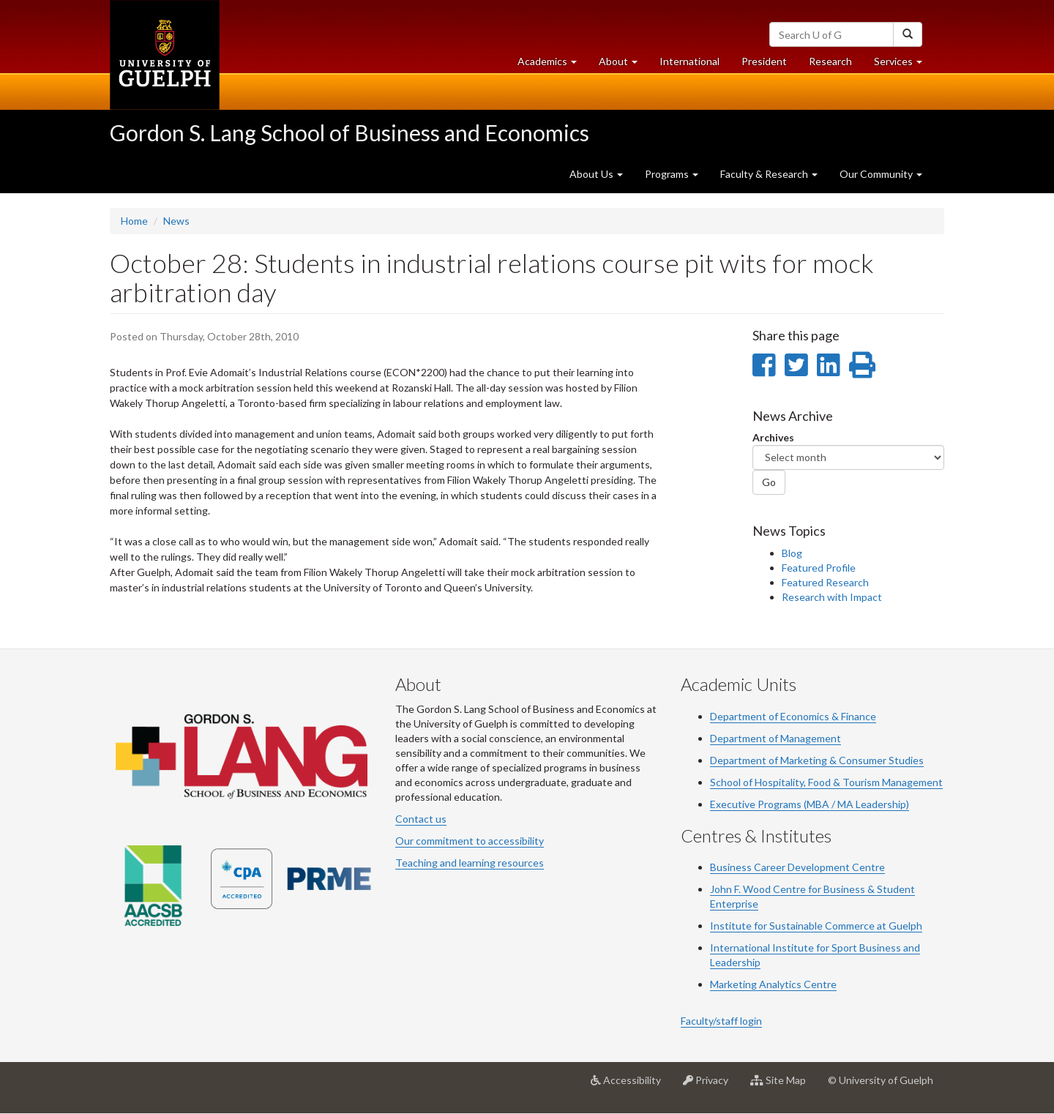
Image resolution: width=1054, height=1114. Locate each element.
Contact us (420, 818)
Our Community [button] (881, 174)
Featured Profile (819, 567)
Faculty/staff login (721, 1020)
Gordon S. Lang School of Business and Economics (349, 132)
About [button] (624, 64)
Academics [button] (552, 64)
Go (769, 482)
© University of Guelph (880, 1080)
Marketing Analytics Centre (773, 984)
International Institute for (770, 947)
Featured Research (825, 582)
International (689, 61)
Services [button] (903, 64)
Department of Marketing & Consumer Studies (817, 760)
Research (836, 64)
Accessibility (631, 1085)
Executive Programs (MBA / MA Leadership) (809, 804)
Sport (844, 947)
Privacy (711, 1085)
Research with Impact (832, 597)
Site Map (783, 1085)
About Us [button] (596, 174)
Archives (773, 437)
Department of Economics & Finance (793, 716)
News (176, 220)
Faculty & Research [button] (769, 174)
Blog (792, 553)
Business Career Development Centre (797, 867)
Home (134, 220)
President (764, 61)
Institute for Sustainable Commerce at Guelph (816, 925)
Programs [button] (671, 174)
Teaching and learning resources (469, 862)
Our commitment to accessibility (469, 840)
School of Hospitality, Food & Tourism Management (826, 782)
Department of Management (775, 738)
